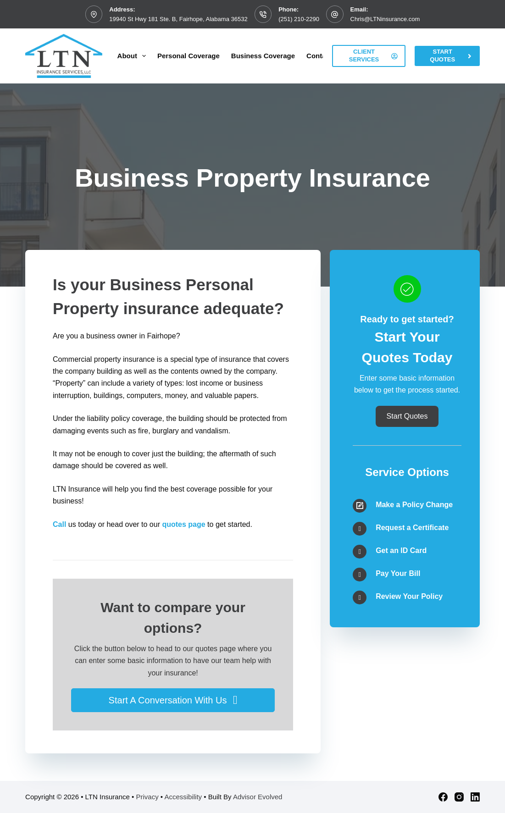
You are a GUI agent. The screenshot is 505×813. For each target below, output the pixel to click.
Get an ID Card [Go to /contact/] (401, 550)
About (133, 55)
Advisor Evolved (258, 797)
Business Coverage (263, 56)
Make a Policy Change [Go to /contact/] (414, 505)
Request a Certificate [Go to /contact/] (412, 527)
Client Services (373, 55)
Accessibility (183, 797)
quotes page (183, 524)
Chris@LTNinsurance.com (385, 19)
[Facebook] (443, 797)
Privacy (147, 797)
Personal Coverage (188, 56)
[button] (173, 700)
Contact (319, 56)
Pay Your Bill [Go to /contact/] (398, 573)
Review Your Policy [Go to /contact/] (409, 596)
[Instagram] (459, 797)
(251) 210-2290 (298, 19)
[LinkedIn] (475, 797)
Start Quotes (451, 55)
